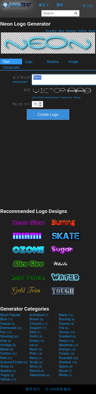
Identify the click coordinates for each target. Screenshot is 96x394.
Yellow (8, 379)
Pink (36, 353)
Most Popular (10, 315)
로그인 (88, 6)
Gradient (67, 336)
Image (73, 62)
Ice (34, 345)
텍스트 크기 (21, 104)
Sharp (6, 366)
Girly (35, 332)
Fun (6, 332)
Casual (7, 324)
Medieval (68, 345)
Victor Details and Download (45, 97)
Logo (28, 62)
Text (6, 62)
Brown (36, 319)
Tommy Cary (66, 97)
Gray (5, 341)
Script (36, 362)
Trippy (7, 375)
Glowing (70, 30)
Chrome (38, 324)
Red (6, 358)
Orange (67, 349)
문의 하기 (32, 389)
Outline (82, 30)
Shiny (36, 366)
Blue (61, 30)
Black (66, 315)
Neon (92, 30)
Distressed (11, 328)
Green (37, 341)
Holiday (8, 345)
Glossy (67, 332)
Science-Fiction (14, 362)
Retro (36, 358)
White (65, 375)
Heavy (66, 341)
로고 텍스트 (21, 79)
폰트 (27, 90)
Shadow (53, 62)
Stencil (37, 371)
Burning (67, 319)
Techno (77, 97)
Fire (64, 328)
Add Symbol (20, 81)
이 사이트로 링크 (58, 389)
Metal (6, 349)
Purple (66, 353)
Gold (36, 336)
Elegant (38, 328)
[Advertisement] (40, 163)
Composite (11, 67)
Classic (66, 324)
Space (65, 366)
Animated (39, 315)
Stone (65, 371)
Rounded (51, 30)
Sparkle (8, 371)
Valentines (40, 375)
